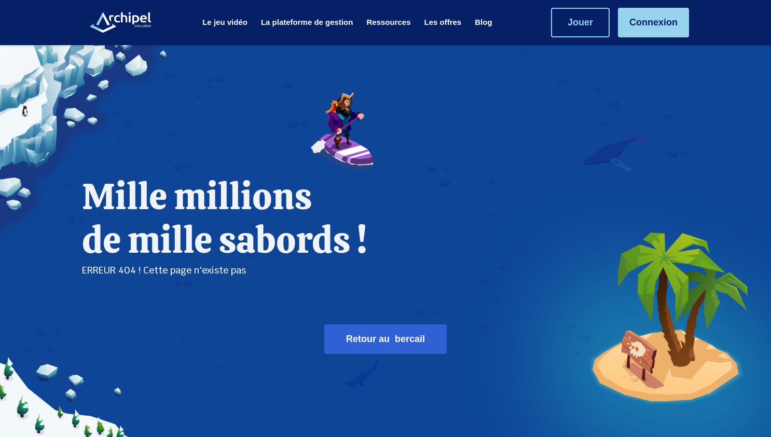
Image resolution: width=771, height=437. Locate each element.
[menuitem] (225, 22)
